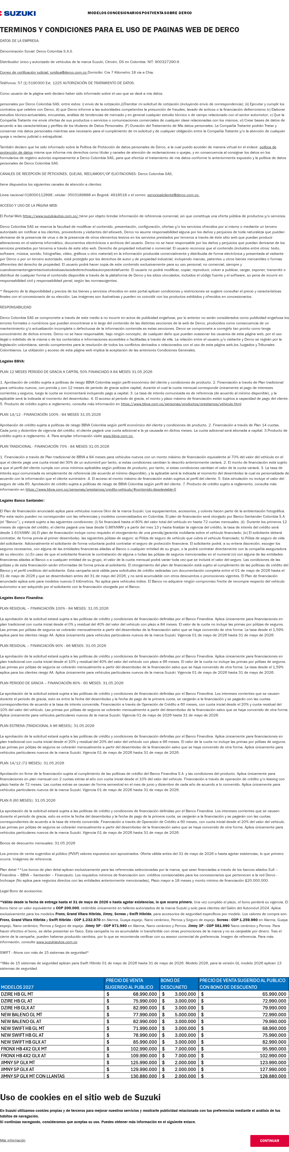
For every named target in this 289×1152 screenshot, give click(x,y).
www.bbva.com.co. (118, 436)
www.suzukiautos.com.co (56, 943)
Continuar (269, 1141)
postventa (155, 13)
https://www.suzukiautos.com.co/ (51, 217)
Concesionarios (122, 13)
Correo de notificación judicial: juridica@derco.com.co (44, 73)
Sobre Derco (185, 13)
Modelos (90, 13)
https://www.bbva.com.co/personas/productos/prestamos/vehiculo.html (181, 404)
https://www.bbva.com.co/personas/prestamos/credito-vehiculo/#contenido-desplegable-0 (101, 490)
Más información (13, 1141)
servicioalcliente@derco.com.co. (173, 195)
